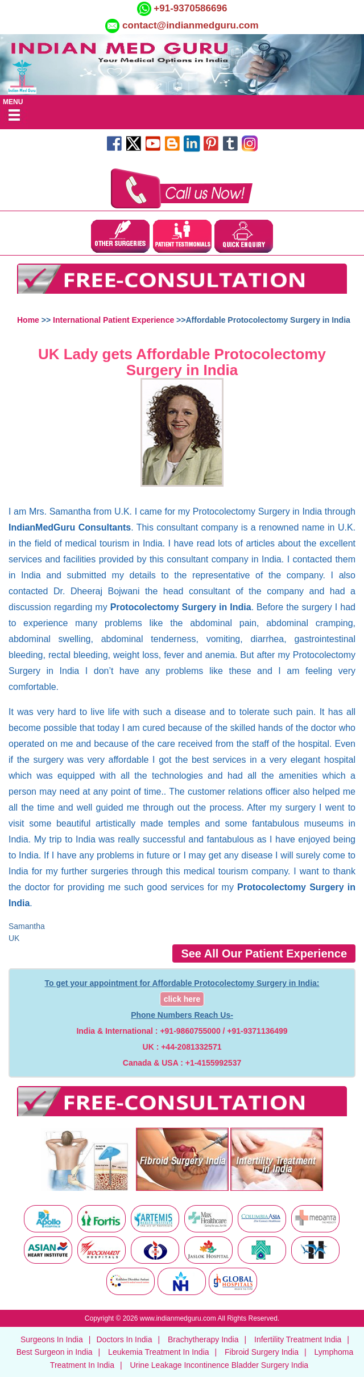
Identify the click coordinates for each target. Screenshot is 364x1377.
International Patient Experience (113, 319)
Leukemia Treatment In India (158, 1352)
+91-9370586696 (189, 8)
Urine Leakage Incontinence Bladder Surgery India (219, 1365)
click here (182, 999)
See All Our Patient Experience (264, 953)
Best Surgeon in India (54, 1352)
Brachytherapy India (203, 1339)
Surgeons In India (51, 1339)
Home (28, 319)
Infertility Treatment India (297, 1339)
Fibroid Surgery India (262, 1352)
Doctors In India (124, 1339)
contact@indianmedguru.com (190, 25)
